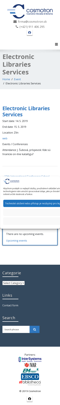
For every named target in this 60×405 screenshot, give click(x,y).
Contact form (10, 305)
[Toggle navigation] (56, 44)
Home (6, 79)
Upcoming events (16, 240)
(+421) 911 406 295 (32, 27)
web (4, 138)
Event (17, 79)
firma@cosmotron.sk (32, 21)
